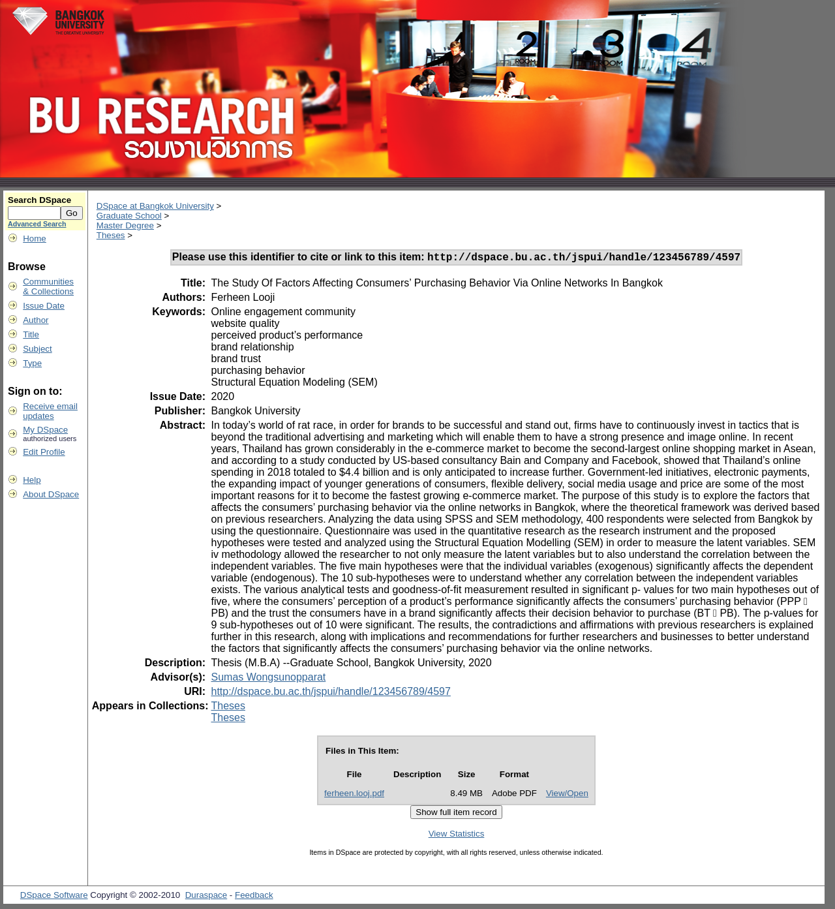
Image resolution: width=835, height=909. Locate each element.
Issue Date (44, 306)
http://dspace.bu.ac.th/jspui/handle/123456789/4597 (330, 693)
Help (31, 480)
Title (31, 334)
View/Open (567, 795)
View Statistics (457, 835)
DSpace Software (54, 897)
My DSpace (45, 430)
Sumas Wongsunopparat (268, 679)
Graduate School (129, 216)
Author (35, 320)
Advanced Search (37, 224)
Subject (37, 349)
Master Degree (125, 225)
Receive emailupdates (50, 411)
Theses (111, 235)
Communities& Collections (48, 286)
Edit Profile (44, 452)
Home (34, 238)
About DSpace (51, 494)
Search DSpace (39, 200)
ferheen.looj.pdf (354, 795)
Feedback (254, 897)
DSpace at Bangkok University (155, 206)
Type (32, 363)
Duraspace (206, 897)
